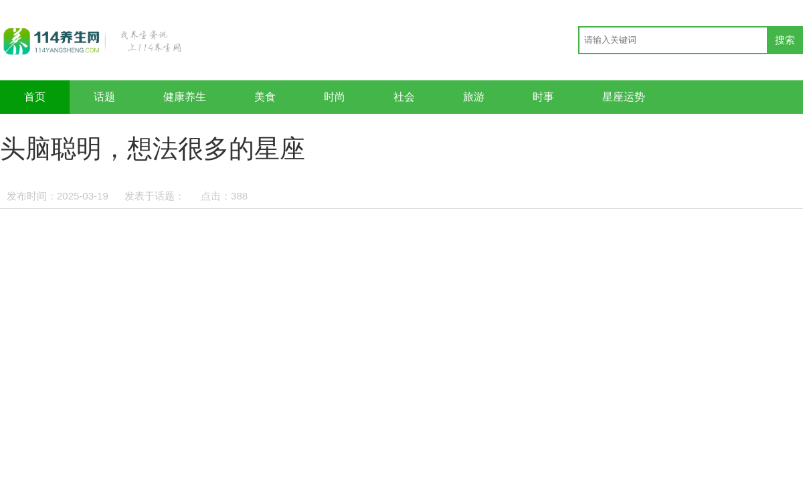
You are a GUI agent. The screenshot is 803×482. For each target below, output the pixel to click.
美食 (265, 96)
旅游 (473, 96)
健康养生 (184, 96)
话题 (104, 96)
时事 (543, 96)
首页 (35, 96)
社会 (404, 96)
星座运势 (623, 96)
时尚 (334, 96)
